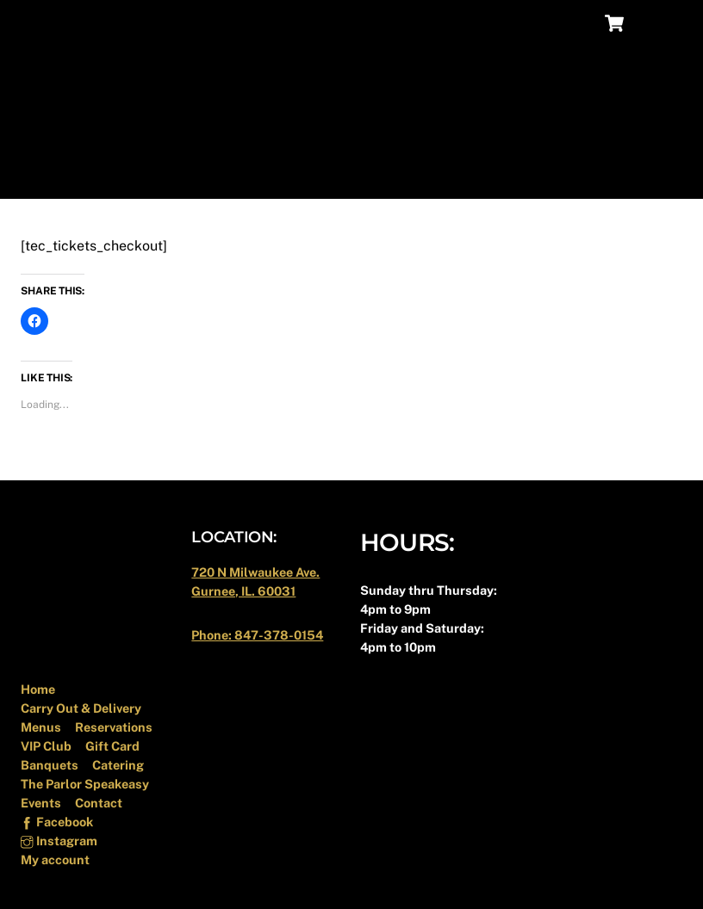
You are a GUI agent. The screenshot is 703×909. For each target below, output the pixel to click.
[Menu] (657, 23)
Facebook (56, 821)
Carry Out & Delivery (81, 708)
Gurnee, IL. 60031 (243, 591)
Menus (41, 727)
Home (38, 689)
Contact (98, 802)
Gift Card (112, 746)
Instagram (58, 840)
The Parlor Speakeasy (85, 783)
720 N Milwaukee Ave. (255, 572)
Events (41, 802)
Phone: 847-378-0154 (257, 635)
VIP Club (46, 746)
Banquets (49, 765)
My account (55, 859)
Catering (118, 765)
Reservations (113, 727)
